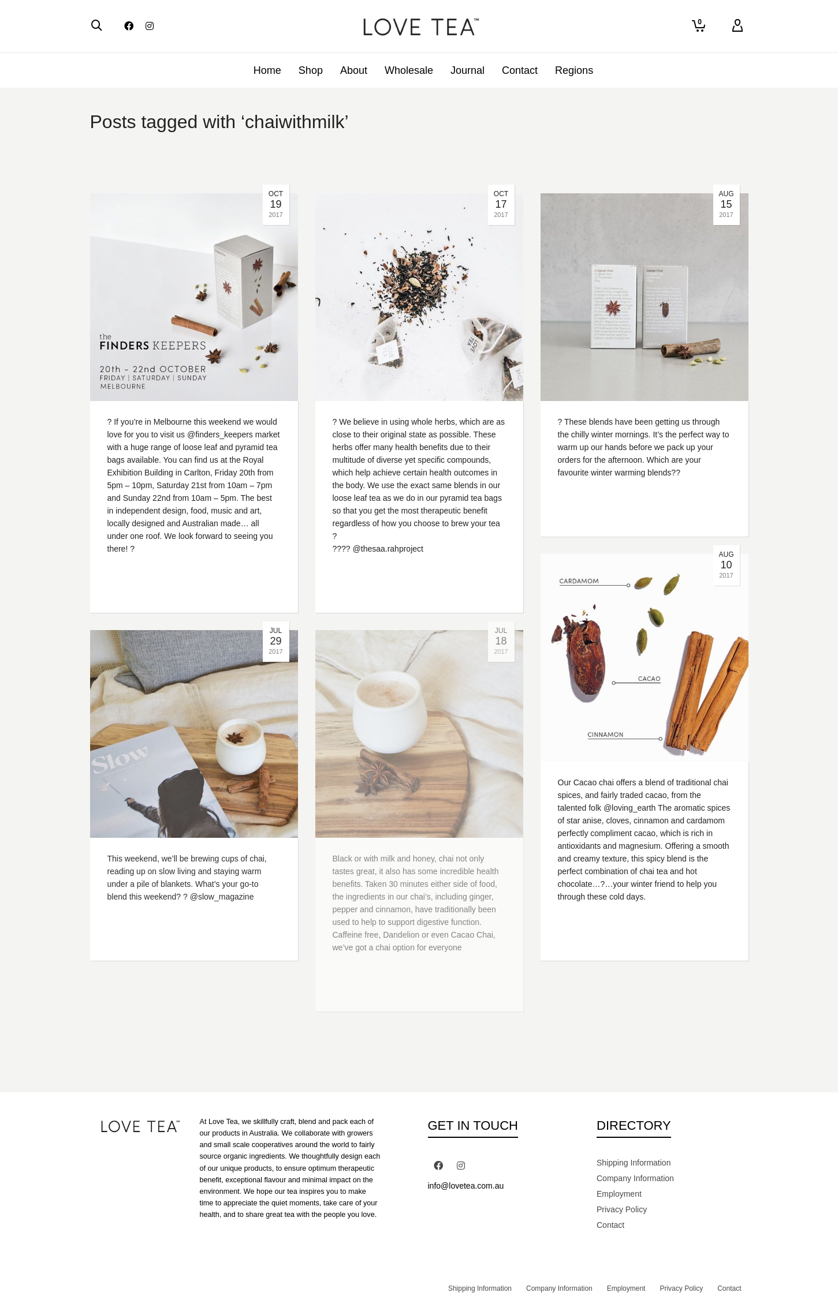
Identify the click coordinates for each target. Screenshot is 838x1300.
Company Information (635, 1178)
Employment (619, 1193)
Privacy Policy (622, 1209)
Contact (610, 1225)
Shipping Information (634, 1162)
